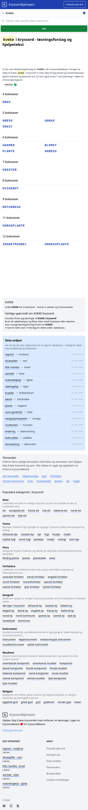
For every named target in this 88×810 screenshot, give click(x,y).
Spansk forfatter (53, 582)
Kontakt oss (53, 754)
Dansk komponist (13, 668)
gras (7, 102)
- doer (11, 775)
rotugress (12, 207)
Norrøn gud (64, 702)
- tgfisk (15, 783)
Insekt (67, 534)
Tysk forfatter (32, 587)
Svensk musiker (36, 678)
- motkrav (13, 748)
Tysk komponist (57, 678)
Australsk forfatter (13, 577)
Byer (44, 476)
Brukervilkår (54, 773)
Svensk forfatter (12, 587)
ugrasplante (14, 225)
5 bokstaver (10, 113)
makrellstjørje (13, 380)
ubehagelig (11, 386)
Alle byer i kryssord (14, 605)
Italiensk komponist (14, 673)
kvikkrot (11, 188)
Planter (58, 481)
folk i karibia (12, 367)
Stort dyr (74, 539)
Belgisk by (8, 610)
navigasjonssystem (16, 418)
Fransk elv (33, 510)
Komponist (66, 663)
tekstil (8, 399)
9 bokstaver (10, 199)
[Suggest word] (74, 4)
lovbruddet (11, 437)
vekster (10, 170)
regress (9, 354)
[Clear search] (84, 13)
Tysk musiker (10, 683)
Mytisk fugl (9, 539)
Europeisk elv (17, 510)
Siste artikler (54, 761)
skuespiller (11, 361)
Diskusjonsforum (13, 730)
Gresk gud (27, 702)
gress (8, 121)
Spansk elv (9, 515)
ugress (51, 151)
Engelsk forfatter (57, 577)
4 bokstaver (10, 94)
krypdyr (9, 393)
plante (9, 405)
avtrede (9, 373)
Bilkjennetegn (30, 476)
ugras (50, 121)
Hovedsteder (43, 481)
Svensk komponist (13, 678)
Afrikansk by (35, 605)
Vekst (52, 558)
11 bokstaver (11, 218)
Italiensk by (67, 610)
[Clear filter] (44, 21)
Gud (38, 702)
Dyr (68, 481)
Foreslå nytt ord (56, 748)
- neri (12, 757)
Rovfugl (62, 539)
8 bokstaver (10, 180)
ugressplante (57, 244)
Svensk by (59, 615)
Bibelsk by (66, 605)
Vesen (77, 702)
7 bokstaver (10, 162)
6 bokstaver (10, 137)
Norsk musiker (60, 673)
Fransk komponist (36, 668)
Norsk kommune (25, 615)
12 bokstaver (11, 236)
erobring (10, 431)
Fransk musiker (58, 668)
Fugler (76, 481)
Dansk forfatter (36, 577)
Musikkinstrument (13, 644)
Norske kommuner (13, 481)
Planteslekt (39, 558)
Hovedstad (9, 620)
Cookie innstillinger (58, 780)
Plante (26, 558)
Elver (30, 481)
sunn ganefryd (13, 412)
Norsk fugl (25, 539)
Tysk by (72, 615)
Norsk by (8, 615)
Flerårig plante (11, 558)
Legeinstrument (28, 639)
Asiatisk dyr (27, 534)
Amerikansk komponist (16, 663)
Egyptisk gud (10, 702)
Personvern (53, 767)
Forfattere (55, 476)
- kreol (14, 766)
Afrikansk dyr (10, 534)
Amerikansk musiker (44, 663)
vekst (8, 126)
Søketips (8, 84)
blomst (51, 145)
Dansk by (22, 610)
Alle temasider (11, 476)
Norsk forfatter (11, 582)
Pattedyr (39, 539)
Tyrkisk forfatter (52, 587)
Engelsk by (37, 610)
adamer (9, 145)
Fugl (46, 534)
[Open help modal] (15, 84)
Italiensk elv (60, 510)
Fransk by (52, 610)
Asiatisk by (51, 605)
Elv (4, 510)
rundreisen (11, 425)
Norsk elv (76, 510)
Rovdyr (50, 539)
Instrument (9, 639)
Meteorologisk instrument (55, 639)
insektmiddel (15, 244)
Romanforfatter (32, 582)
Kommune (24, 620)
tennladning (12, 444)
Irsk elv (46, 510)
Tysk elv (22, 515)
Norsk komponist (39, 673)
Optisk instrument (37, 644)
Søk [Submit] (44, 28)
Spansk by (44, 615)
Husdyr (56, 534)
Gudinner (49, 702)
